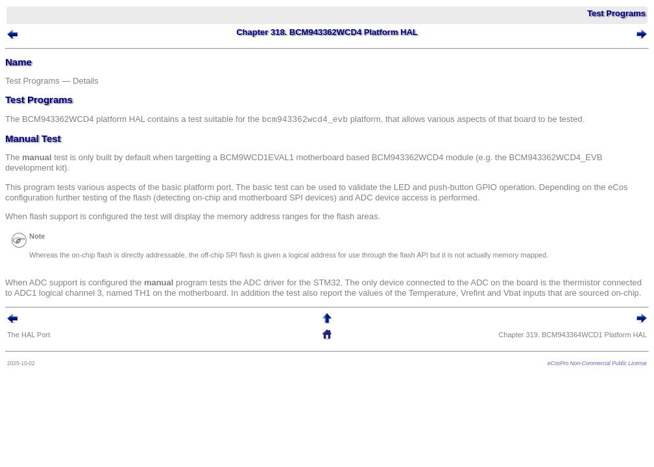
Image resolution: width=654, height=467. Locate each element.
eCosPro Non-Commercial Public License (597, 363)
